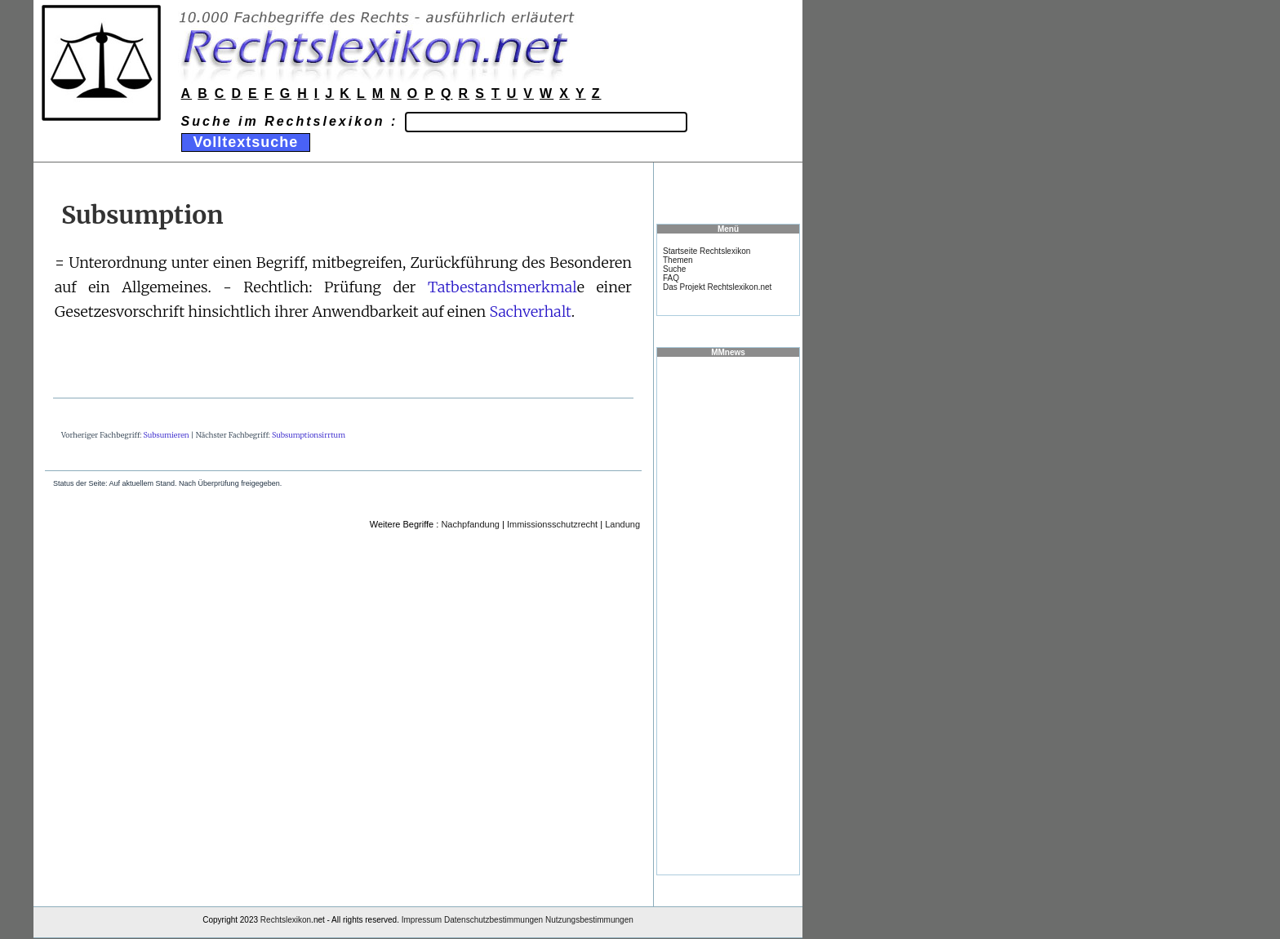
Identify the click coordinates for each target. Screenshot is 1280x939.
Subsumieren (166, 434)
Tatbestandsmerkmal (502, 287)
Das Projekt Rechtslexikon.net (717, 287)
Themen (678, 260)
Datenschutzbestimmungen (493, 919)
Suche (674, 269)
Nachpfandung (470, 524)
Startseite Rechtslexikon (706, 251)
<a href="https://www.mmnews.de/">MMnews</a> (728, 615)
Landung (622, 524)
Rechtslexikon (285, 919)
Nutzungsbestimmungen (589, 919)
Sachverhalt (530, 311)
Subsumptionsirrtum (308, 434)
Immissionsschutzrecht (552, 524)
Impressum (422, 919)
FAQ (671, 278)
